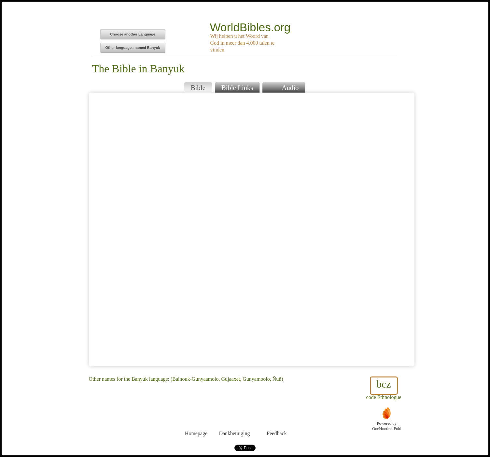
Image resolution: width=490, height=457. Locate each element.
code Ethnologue (383, 388)
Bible (198, 87)
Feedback (277, 421)
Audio (284, 87)
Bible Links (237, 87)
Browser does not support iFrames (251, 229)
